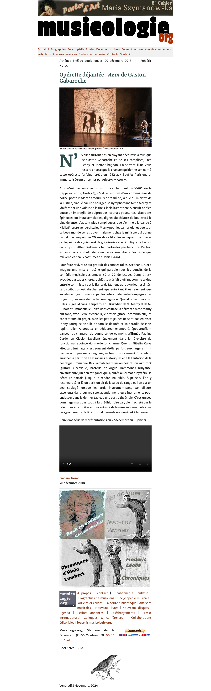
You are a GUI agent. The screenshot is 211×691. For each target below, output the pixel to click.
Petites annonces (92, 613)
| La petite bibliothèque (120, 603)
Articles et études (90, 603)
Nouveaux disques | (137, 608)
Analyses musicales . (66, 54)
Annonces (137, 49)
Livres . (117, 49)
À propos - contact (92, 593)
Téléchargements (123, 613)
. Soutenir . (125, 54)
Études (90, 49)
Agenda (149, 49)
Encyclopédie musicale (133, 598)
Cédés (125, 49)
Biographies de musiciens (96, 598)
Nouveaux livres (107, 608)
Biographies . (59, 49)
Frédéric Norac (69, 478)
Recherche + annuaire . (93, 54)
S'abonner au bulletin (132, 593)
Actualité (43, 49)
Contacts (112, 54)
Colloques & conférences (101, 618)
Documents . (104, 49)
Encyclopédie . (77, 49)
